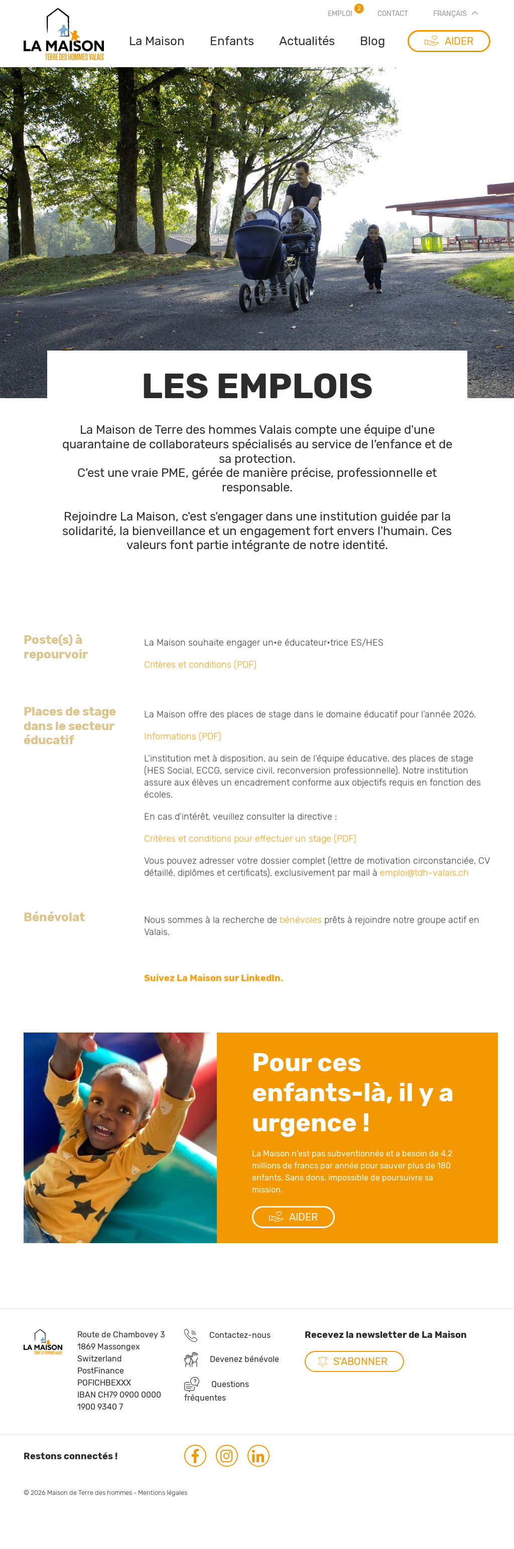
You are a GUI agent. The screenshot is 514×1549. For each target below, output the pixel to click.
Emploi (340, 14)
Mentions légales (162, 1502)
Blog (372, 41)
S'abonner (360, 1371)
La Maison (157, 41)
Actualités (307, 41)
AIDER (293, 1227)
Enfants (232, 41)
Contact (392, 14)
